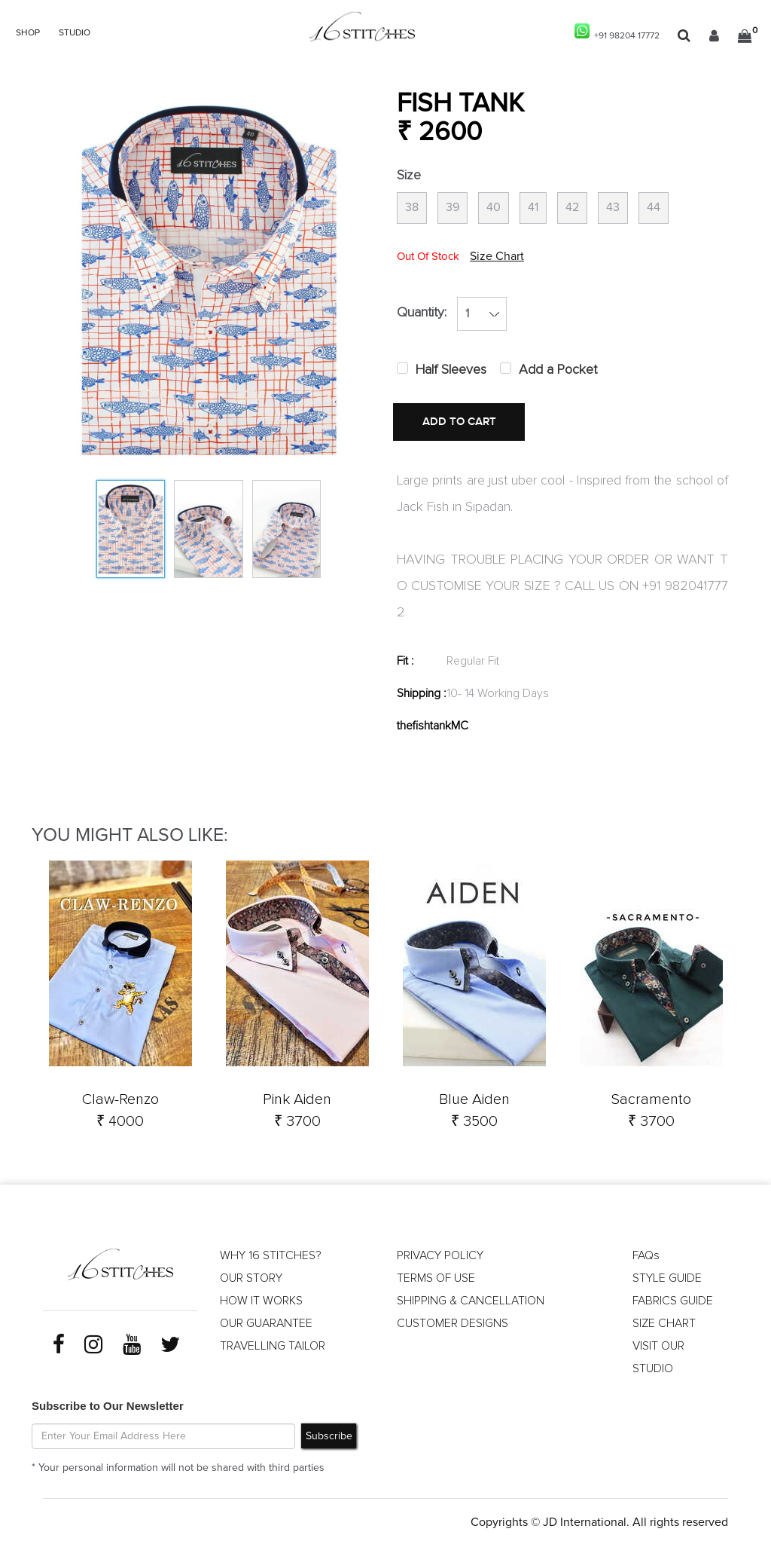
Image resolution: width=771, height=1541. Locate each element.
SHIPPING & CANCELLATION (471, 1296)
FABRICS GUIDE (673, 1296)
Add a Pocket (558, 371)
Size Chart (497, 258)
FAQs (646, 1251)
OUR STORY (251, 1273)
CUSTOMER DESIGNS (453, 1319)
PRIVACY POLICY (440, 1251)
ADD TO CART (453, 423)
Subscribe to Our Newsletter (108, 1400)
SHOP (28, 33)
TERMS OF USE (436, 1273)
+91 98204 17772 (617, 32)
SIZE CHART (664, 1319)
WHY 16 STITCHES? (271, 1251)
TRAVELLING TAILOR (273, 1341)
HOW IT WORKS (261, 1296)
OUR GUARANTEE (266, 1319)
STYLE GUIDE (667, 1273)
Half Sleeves (451, 371)
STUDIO (74, 33)
